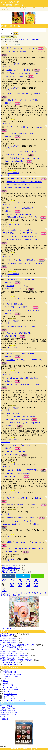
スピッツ (10, 260)
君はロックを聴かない (11, 687)
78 (20, 580)
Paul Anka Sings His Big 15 (14, 289)
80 (36, 580)
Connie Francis (12, 279)
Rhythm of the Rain (26, 133)
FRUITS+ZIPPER (9, 672)
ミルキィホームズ (13, 236)
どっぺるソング (10, 2)
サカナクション (9, 698)
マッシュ (11, 559)
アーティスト (24, 8)
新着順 (17, 44)
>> (4, 589)
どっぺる (5, 8)
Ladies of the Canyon (12, 476)
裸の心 (6, 692)
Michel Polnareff (12, 310)
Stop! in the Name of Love (28, 73)
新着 (14, 8)
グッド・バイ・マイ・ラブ (28, 152)
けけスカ (6, 678)
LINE (37, 576)
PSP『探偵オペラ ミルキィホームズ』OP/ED (21, 239)
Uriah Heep (11, 451)
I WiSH (9, 304)
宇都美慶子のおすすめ (8, 714)
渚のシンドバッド (28, 445)
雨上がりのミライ (28, 236)
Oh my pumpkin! (20, 542)
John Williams (12, 384)
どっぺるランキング (31, 593)
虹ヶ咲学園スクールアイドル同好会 (20, 230)
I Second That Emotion (16, 217)
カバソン (33, 8)
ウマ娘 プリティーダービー (17, 549)
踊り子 (5, 681)
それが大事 (33, 100)
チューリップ (11, 333)
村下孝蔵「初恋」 (6, 636)
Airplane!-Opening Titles (29, 378)
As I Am (34, 178)
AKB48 (9, 70)
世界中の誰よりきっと (11, 676)
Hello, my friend (22, 94)
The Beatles (11, 360)
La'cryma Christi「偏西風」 (10, 664)
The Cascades (12, 133)
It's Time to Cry (21, 286)
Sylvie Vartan (11, 51)
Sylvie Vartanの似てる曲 (11, 568)
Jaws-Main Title (24, 384)
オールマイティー (10, 694)
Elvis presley (11, 263)
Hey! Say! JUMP (13, 353)
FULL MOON (11, 326)
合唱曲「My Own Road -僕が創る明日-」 (15, 656)
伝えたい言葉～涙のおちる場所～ (17, 307)
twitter (23, 576)
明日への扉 (18, 304)
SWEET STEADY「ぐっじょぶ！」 (13, 653)
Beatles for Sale (35, 360)
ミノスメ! (43, 8)
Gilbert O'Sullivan (13, 208)
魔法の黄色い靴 (24, 333)
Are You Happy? (27, 208)
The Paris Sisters (13, 158)
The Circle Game (23, 473)
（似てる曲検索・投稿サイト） (12, 5)
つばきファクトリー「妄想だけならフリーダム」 (18, 645)
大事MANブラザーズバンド (17, 100)
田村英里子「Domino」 (8, 634)
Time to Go (22, 326)
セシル (16, 70)
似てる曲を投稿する (8, 37)
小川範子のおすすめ (7, 708)
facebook (8, 576)
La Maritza (38, 52)
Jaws (37, 384)
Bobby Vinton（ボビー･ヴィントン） (20, 521)
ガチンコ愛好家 (13, 64)
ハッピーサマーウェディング (14, 700)
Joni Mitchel (11, 473)
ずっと (5, 670)
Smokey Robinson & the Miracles (19, 214)
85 (36, 585)
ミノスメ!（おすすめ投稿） (11, 595)
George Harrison (13, 413)
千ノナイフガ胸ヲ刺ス (21, 498)
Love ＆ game (20, 504)
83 (20, 585)
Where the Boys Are (27, 279)
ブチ (9, 512)
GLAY (9, 498)
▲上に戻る (4, 719)
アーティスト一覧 (15, 593)
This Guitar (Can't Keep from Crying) (21, 416)
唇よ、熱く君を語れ (11, 689)
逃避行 (19, 470)
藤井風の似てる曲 (8, 565)
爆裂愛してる (9, 696)
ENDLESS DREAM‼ (36, 549)
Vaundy (5, 683)
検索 (16, 33)
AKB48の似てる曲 (9, 570)
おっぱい (18, 260)
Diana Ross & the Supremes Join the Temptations (23, 187)
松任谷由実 (11, 94)
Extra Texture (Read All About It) (16, 419)
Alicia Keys (11, 178)
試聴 (40, 48)
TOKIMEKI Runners (10, 233)
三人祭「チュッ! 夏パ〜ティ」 (11, 658)
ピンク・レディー (13, 445)
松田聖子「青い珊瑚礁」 (9, 638)
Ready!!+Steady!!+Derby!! (12, 674)
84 (28, 585)
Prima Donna (21, 452)
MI (8, 536)
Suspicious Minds (24, 263)
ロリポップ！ (32, 749)
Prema (31, 48)
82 (12, 585)
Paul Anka (10, 286)
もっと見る (4, 717)
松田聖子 (10, 517)
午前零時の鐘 (32, 470)
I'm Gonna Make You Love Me (19, 184)
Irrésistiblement (23, 52)
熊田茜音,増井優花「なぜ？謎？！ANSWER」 (17, 660)
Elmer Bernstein (12, 378)
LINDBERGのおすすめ (8, 712)
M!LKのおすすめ (6, 706)
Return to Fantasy (11, 455)
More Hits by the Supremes (14, 76)
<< (4, 580)
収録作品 (27, 70)
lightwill (22, 749)
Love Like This (19, 48)
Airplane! (8, 381)
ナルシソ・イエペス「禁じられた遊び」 (15, 649)
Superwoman (21, 178)
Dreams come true (27, 353)
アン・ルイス (11, 152)
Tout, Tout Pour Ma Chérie (29, 310)
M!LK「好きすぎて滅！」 (9, 662)
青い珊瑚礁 (19, 517)
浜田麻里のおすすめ (7, 710)
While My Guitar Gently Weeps (28, 423)
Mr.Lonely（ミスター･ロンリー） (15, 524)
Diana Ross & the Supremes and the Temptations (24, 182)
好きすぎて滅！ (8, 685)
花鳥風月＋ (31, 260)
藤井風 (9, 48)
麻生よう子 (11, 470)
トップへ (4, 593)
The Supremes (12, 73)
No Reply (20, 360)
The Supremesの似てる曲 (11, 572)
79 (28, 580)
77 (12, 580)
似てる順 (6, 44)
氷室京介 (10, 504)
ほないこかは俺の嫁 (7, 628)
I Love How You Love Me (30, 158)
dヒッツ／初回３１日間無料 (28, 39)
